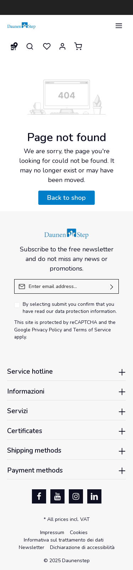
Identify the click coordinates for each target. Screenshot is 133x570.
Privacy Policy (47, 329)
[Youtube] (57, 496)
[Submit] (112, 286)
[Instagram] (76, 496)
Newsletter (31, 547)
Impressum (52, 532)
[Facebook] (39, 496)
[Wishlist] (47, 46)
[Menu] (119, 25)
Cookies (79, 532)
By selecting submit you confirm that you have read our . (70, 308)
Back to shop (66, 197)
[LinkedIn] (94, 496)
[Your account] (62, 46)
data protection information (85, 311)
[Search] (30, 46)
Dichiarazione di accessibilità (82, 547)
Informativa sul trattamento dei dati (64, 540)
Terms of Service (92, 329)
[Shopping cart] (78, 46)
